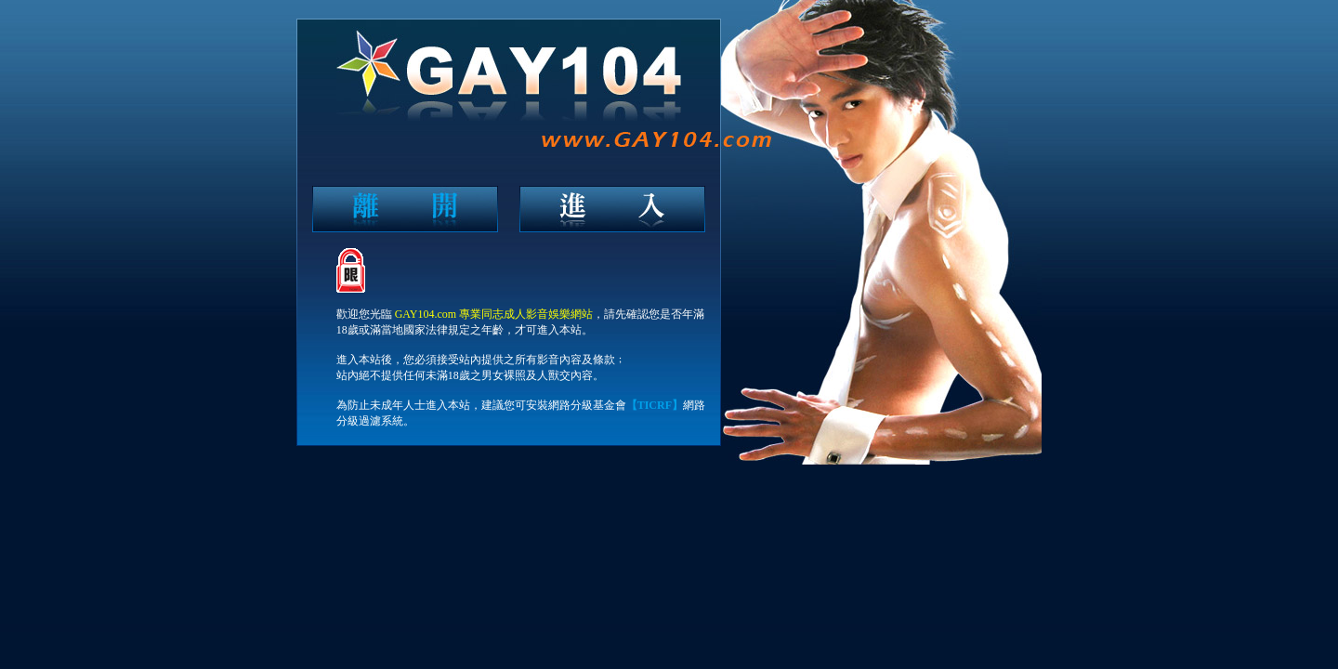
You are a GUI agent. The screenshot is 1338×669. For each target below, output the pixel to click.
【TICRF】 (654, 405)
